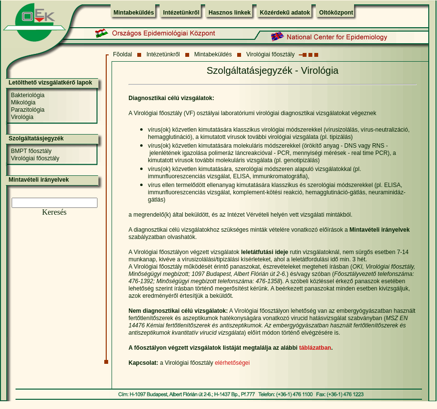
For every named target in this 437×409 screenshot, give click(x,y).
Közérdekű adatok (285, 12)
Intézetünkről (181, 12)
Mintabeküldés (133, 12)
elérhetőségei (232, 362)
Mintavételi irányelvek (39, 179)
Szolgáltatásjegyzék (36, 138)
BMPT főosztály (31, 151)
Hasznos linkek (230, 12)
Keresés (54, 212)
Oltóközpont (336, 12)
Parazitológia (27, 109)
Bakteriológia (27, 95)
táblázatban (315, 347)
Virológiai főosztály (270, 54)
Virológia (22, 117)
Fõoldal (122, 54)
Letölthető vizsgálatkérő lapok (50, 82)
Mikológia (23, 102)
